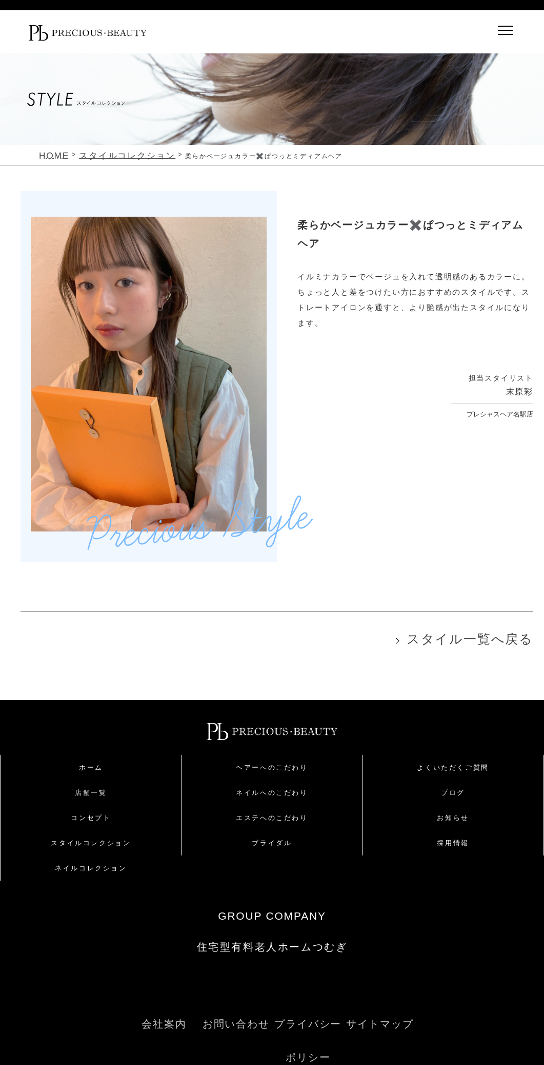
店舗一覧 (91, 785)
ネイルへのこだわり (272, 785)
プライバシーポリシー (308, 1006)
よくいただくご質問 (453, 760)
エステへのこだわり (272, 810)
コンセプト (91, 810)
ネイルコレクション (91, 860)
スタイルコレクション (91, 835)
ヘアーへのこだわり (272, 760)
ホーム (91, 760)
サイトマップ (379, 1006)
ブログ (453, 785)
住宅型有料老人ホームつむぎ (272, 938)
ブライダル (272, 835)
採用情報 (453, 835)
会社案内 (164, 1006)
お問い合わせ (236, 1006)
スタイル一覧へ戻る (494, 634)
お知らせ (453, 810)
